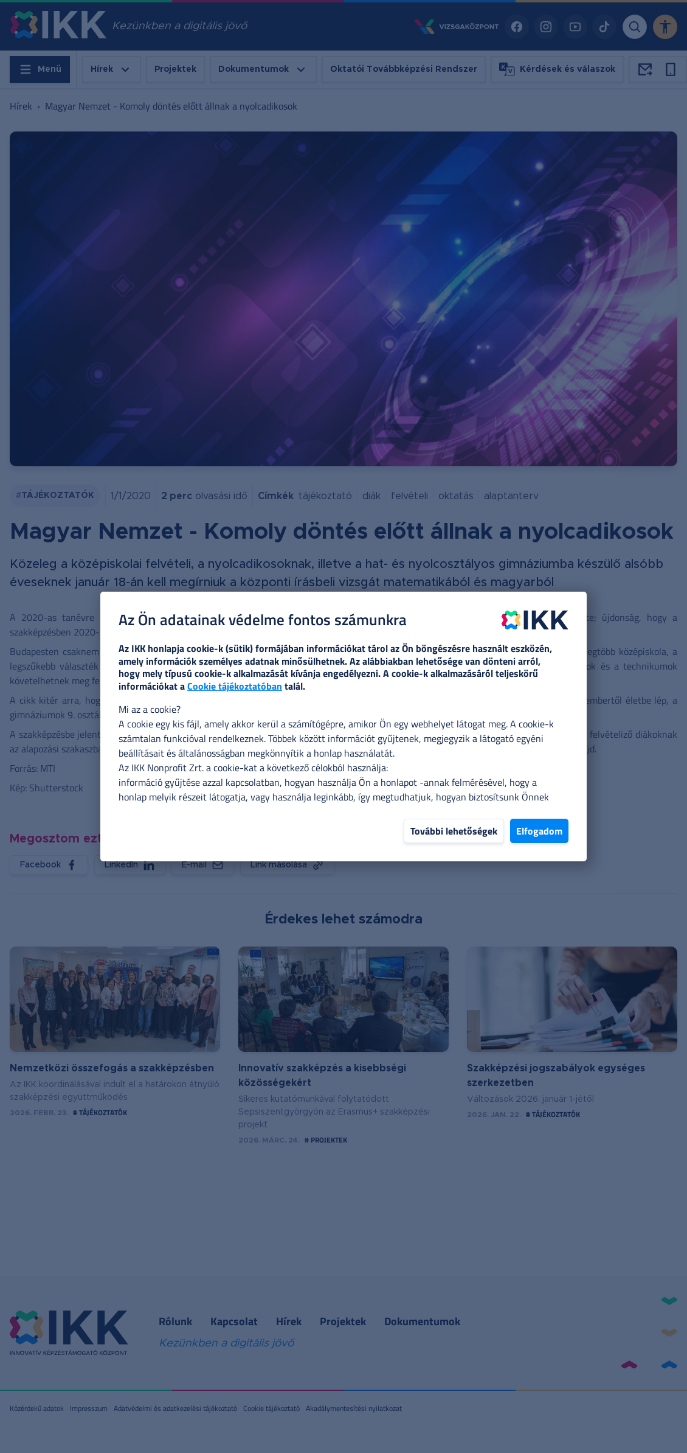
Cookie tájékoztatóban (234, 686)
